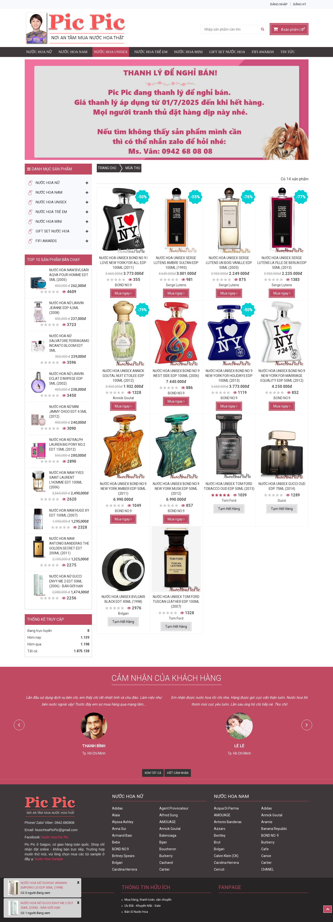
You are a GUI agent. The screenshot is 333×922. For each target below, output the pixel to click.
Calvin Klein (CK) (226, 856)
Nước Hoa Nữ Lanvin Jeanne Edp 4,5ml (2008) (66, 308)
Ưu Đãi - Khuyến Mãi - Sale (142, 905)
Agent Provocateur (173, 808)
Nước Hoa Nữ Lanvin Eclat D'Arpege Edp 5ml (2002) (66, 378)
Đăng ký (299, 4)
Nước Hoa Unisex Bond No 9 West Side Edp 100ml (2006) (176, 373)
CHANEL (267, 869)
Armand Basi (122, 835)
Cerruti (219, 869)
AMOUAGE (167, 822)
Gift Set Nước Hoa (227, 52)
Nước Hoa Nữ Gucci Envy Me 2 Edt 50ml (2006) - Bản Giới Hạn (66, 581)
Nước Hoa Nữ (39, 52)
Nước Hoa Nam (72, 52)
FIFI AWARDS (263, 52)
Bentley (220, 835)
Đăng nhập (278, 4)
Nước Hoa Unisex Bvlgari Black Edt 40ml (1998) (123, 599)
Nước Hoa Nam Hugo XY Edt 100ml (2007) (69, 513)
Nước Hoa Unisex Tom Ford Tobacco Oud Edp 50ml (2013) (229, 486)
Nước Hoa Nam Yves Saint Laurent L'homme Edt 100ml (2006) (66, 480)
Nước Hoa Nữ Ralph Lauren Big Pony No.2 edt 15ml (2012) (67, 444)
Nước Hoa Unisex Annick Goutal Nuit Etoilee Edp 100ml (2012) (123, 375)
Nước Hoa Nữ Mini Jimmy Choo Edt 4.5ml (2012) (68, 411)
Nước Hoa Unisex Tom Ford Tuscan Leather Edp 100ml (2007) (176, 601)
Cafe (265, 849)
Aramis (266, 822)
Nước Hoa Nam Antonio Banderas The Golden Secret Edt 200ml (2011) (69, 546)
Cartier (164, 869)
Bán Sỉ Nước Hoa (136, 912)
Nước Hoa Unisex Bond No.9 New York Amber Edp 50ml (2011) (123, 488)
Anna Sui (119, 829)
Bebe (116, 842)
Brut (217, 842)
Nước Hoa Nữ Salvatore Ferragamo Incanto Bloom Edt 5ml (69, 343)
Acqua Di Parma (226, 808)
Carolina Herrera (124, 869)
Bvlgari (117, 863)
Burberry (166, 856)
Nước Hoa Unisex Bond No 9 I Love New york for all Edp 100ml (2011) (123, 263)
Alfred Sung (168, 815)
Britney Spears (123, 856)
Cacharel (166, 863)
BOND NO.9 (120, 849)
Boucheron (167, 849)
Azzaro (219, 829)
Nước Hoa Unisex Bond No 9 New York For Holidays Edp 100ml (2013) (228, 375)
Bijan (163, 842)
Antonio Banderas (228, 822)
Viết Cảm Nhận (177, 773)
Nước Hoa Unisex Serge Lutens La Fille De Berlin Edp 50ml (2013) (282, 263)
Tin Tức (288, 52)
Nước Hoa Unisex (111, 52)
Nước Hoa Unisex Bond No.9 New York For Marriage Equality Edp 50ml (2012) (282, 375)
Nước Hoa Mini (188, 52)
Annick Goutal (169, 829)
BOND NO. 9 (270, 835)
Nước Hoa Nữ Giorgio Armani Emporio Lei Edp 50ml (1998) (44, 885)
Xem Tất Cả (153, 773)
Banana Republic (274, 829)
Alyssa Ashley (122, 822)
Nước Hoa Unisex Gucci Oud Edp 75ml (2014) (282, 486)
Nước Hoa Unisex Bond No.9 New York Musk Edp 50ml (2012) (176, 488)
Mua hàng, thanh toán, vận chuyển (147, 899)
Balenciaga (167, 835)
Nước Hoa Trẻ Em (150, 52)
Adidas (117, 808)
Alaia (116, 815)
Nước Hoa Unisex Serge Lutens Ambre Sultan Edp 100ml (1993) (176, 263)
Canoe (266, 856)
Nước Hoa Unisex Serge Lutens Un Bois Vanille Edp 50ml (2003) (229, 263)
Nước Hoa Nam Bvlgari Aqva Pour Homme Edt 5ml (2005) (69, 275)
